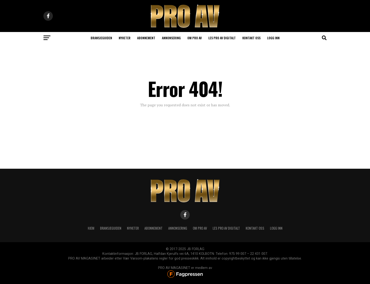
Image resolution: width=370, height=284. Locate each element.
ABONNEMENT (153, 228)
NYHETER (133, 228)
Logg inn (273, 37)
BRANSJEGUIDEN (110, 228)
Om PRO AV (194, 37)
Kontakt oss (251, 37)
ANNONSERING (171, 37)
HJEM (91, 228)
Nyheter (124, 37)
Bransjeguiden (101, 37)
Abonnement (146, 37)
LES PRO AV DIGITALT (222, 37)
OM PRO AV (200, 228)
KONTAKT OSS (255, 228)
